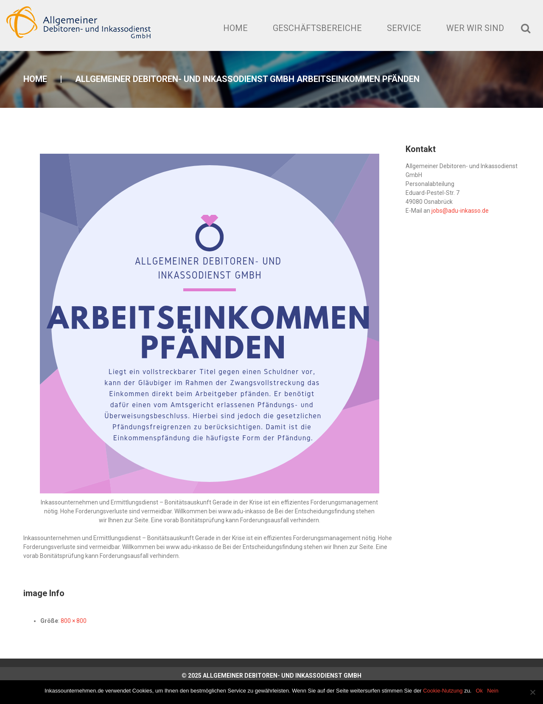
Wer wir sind (475, 28)
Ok (479, 690)
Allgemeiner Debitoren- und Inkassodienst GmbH (282, 675)
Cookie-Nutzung (442, 690)
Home (235, 28)
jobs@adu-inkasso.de (460, 210)
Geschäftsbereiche (317, 28)
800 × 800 (74, 620)
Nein (492, 690)
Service (404, 28)
